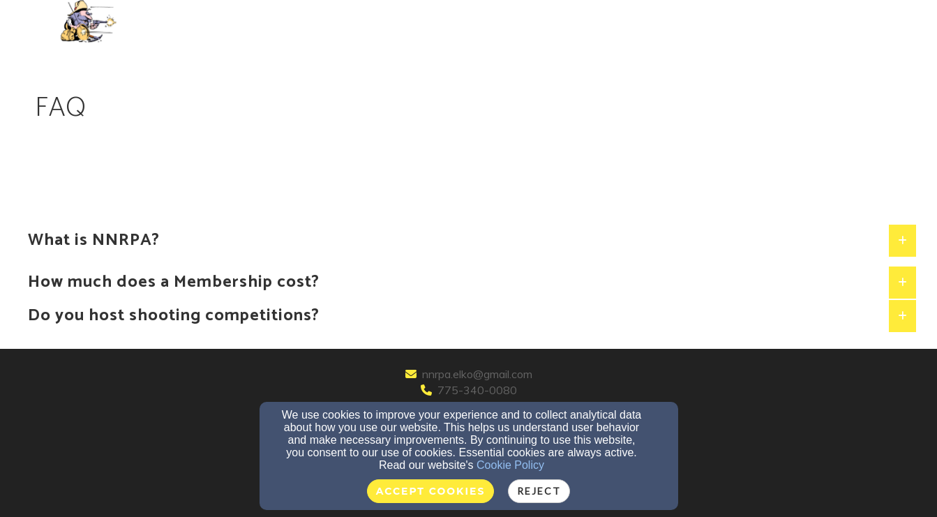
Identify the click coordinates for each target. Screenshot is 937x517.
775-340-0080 (477, 390)
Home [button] (151, 22)
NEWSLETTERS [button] (545, 22)
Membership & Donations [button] (293, 22)
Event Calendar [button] (814, 22)
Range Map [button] (628, 22)
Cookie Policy (510, 465)
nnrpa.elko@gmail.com (477, 374)
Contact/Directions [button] (435, 22)
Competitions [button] (714, 22)
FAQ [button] (196, 22)
